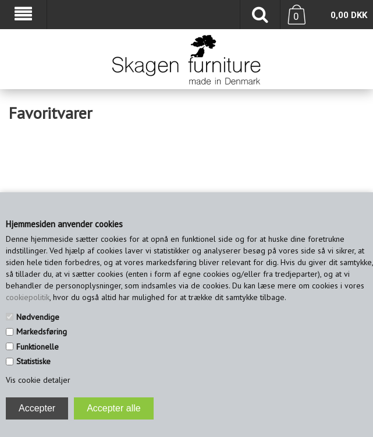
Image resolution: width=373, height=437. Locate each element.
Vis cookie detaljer (38, 380)
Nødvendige (37, 317)
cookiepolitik (27, 297)
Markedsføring (41, 331)
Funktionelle (37, 346)
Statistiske (33, 361)
